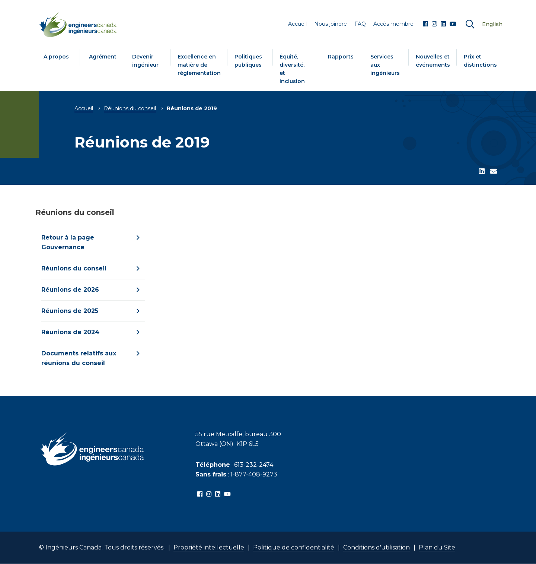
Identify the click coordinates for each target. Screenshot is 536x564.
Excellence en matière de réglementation (199, 64)
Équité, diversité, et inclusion (292, 69)
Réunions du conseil (130, 108)
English (492, 24)
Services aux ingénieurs (385, 64)
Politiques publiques (248, 60)
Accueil (83, 108)
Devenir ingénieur (145, 60)
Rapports (341, 56)
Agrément (103, 56)
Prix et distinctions (480, 60)
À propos (56, 56)
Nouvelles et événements (433, 60)
